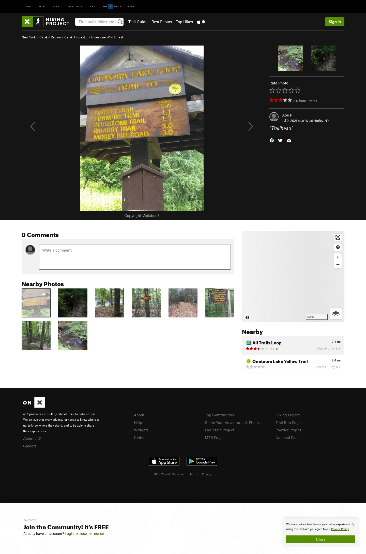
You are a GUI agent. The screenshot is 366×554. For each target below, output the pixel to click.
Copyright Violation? (141, 215)
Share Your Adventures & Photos (233, 422)
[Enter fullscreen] (338, 237)
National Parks (288, 437)
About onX (32, 438)
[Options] (336, 313)
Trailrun (75, 6)
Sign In (335, 21)
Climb (26, 6)
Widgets (141, 430)
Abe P (287, 115)
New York (29, 37)
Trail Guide (137, 21)
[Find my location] (338, 247)
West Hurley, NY (317, 121)
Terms (194, 474)
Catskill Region (50, 37)
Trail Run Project (290, 422)
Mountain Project (219, 430)
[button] (271, 140)
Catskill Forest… (76, 37)
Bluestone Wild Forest (107, 37)
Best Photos (161, 21)
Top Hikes (184, 21)
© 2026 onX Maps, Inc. (169, 474)
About (139, 415)
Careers (29, 446)
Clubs (139, 437)
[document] (320, 532)
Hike (56, 6)
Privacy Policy (340, 529)
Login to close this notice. (85, 534)
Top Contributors (219, 415)
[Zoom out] (338, 264)
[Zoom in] (338, 257)
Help (138, 422)
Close (321, 539)
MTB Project (215, 437)
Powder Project (288, 430)
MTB (42, 6)
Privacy (207, 474)
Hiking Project (288, 415)
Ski (93, 6)
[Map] (293, 276)
